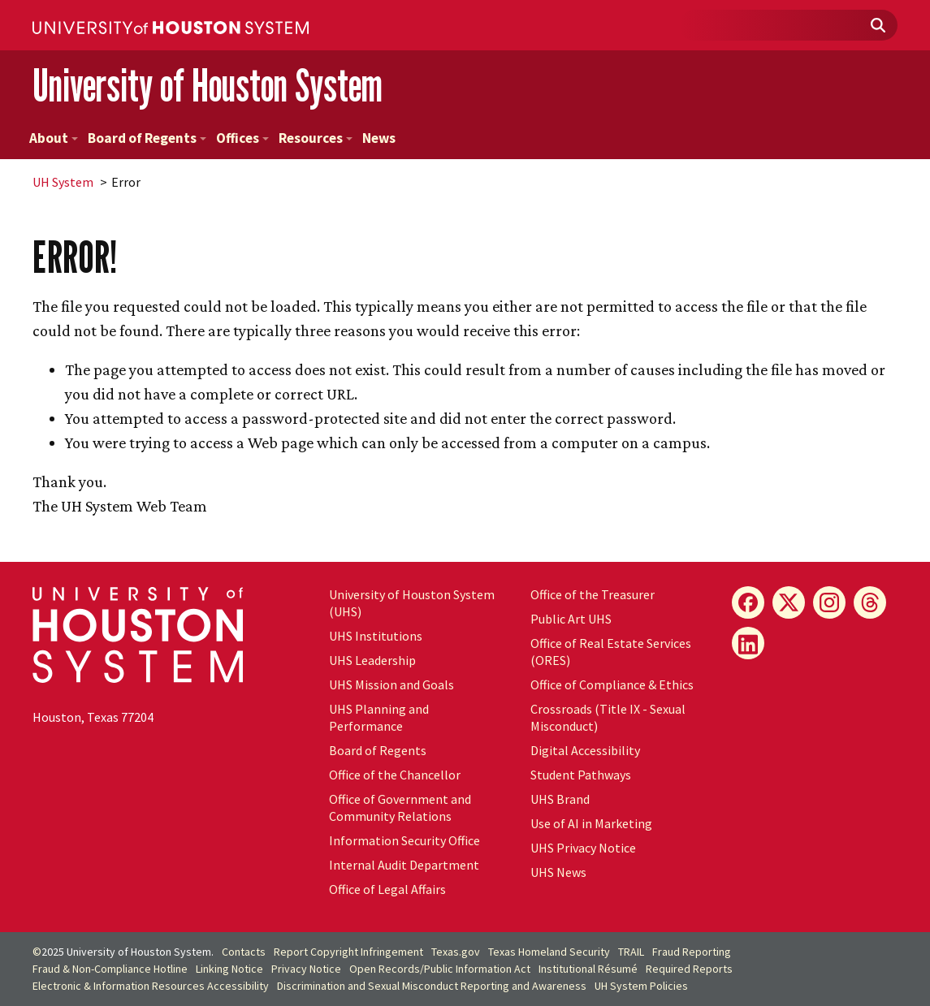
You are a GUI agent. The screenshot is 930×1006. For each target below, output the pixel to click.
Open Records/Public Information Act (439, 968)
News (379, 138)
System (62, 182)
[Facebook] (748, 602)
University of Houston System (207, 86)
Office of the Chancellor (395, 774)
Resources (316, 138)
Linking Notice (229, 968)
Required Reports (689, 968)
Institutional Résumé (588, 968)
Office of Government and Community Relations (400, 807)
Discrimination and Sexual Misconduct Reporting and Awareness (431, 985)
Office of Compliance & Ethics (612, 684)
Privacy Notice (306, 968)
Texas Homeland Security (549, 951)
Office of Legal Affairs (387, 889)
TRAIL (631, 951)
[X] (788, 602)
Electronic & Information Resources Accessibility (150, 985)
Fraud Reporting (691, 951)
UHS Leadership (372, 660)
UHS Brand (560, 799)
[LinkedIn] (748, 643)
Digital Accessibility (585, 750)
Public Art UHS (571, 619)
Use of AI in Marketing (591, 823)
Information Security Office (404, 840)
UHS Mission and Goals (391, 684)
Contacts (244, 951)
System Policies (641, 985)
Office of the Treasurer (592, 594)
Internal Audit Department (404, 865)
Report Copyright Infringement (348, 951)
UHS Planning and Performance (379, 717)
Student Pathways (580, 774)
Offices (242, 138)
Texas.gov (455, 951)
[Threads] (870, 602)
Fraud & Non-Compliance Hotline (110, 968)
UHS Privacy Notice (583, 848)
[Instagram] (829, 602)
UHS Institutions (375, 636)
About (53, 138)
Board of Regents (147, 138)
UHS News (558, 872)
